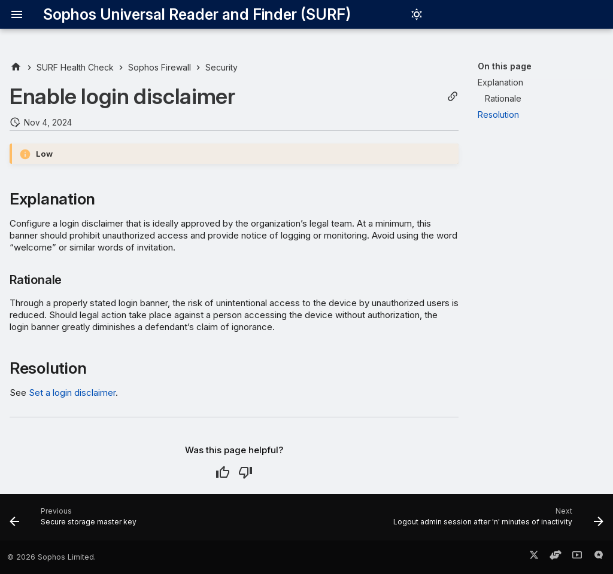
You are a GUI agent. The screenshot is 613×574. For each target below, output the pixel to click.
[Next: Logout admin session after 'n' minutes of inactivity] (496, 521)
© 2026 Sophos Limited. (51, 556)
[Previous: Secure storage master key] (75, 521)
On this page (505, 66)
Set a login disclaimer (72, 392)
